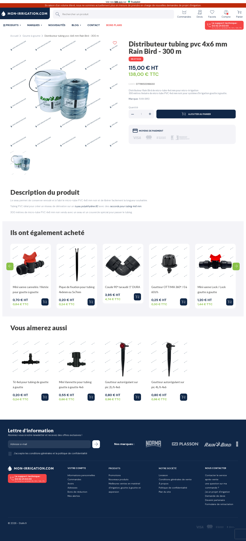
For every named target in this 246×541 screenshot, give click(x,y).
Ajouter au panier (196, 114)
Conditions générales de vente (175, 479)
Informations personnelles (81, 475)
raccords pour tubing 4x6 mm (125, 206)
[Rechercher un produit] (113, 14)
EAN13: (132, 84)
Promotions (115, 475)
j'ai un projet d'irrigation (217, 491)
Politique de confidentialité (173, 487)
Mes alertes (74, 496)
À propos (163, 483)
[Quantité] (141, 114)
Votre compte (77, 468)
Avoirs (71, 483)
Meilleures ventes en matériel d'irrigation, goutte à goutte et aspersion (125, 487)
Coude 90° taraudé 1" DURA (122, 287)
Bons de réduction (77, 491)
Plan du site (165, 491)
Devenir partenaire (215, 500)
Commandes (74, 479)
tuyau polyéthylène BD (86, 206)
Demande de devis (215, 496)
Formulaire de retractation (219, 504)
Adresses (72, 487)
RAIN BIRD (144, 98)
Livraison (163, 475)
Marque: (133, 98)
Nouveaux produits (118, 479)
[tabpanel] (64, 94)
